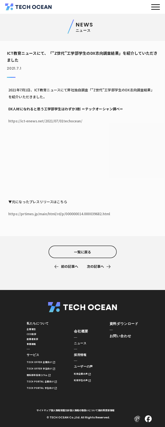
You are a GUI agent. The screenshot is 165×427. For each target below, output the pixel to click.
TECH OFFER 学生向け (42, 372)
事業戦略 (32, 347)
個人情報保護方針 (65, 415)
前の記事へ (69, 266)
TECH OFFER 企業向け (42, 366)
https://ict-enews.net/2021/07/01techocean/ (45, 120)
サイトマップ (45, 415)
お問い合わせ (120, 335)
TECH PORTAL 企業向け (43, 386)
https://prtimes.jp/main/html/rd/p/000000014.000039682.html (59, 213)
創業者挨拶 (34, 341)
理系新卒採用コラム (39, 379)
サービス (34, 358)
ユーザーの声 (86, 369)
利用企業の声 (83, 377)
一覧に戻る (82, 251)
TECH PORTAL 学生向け (43, 392)
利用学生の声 (83, 383)
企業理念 (32, 330)
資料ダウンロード (124, 323)
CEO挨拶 (32, 335)
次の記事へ (95, 266)
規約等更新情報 (118, 415)
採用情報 (82, 357)
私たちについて (39, 323)
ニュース (82, 344)
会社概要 (82, 332)
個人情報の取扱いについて (92, 415)
